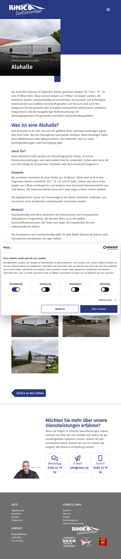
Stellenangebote (70, 520)
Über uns (67, 514)
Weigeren (60, 309)
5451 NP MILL (17, 541)
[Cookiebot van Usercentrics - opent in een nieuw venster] (105, 248)
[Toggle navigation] (108, 9)
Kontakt (66, 517)
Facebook (67, 510)
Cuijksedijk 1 (16, 537)
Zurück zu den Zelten (30, 393)
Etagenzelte (17, 520)
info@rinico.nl (79, 467)
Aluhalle (15, 517)
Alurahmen (16, 514)
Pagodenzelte (17, 510)
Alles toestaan (99, 309)
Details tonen (105, 300)
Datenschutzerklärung (73, 523)
